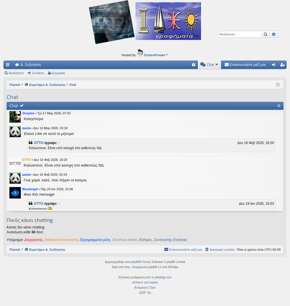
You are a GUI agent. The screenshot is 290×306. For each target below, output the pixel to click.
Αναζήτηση (16, 73)
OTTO (38, 143)
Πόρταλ (15, 84)
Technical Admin (124, 240)
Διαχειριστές (34, 240)
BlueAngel (30, 189)
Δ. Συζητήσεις (31, 65)
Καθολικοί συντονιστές (61, 240)
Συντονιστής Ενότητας (170, 240)
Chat (13, 105)
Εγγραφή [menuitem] (283, 66)
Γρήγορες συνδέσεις (9, 66)
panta (26, 128)
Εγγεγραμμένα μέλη (95, 240)
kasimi (154, 282)
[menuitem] (193, 64)
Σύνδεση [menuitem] (275, 66)
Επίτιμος (145, 240)
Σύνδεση (38, 73)
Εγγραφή (58, 73)
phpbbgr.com (163, 277)
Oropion (28, 113)
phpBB (135, 262)
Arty (127, 267)
